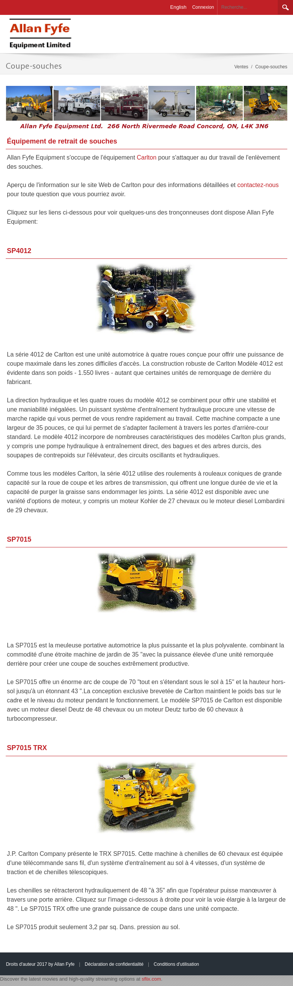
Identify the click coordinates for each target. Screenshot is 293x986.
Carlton (147, 157)
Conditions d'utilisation (176, 964)
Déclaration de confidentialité (114, 964)
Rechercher (285, 7)
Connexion (203, 7)
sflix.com (151, 979)
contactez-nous (258, 185)
